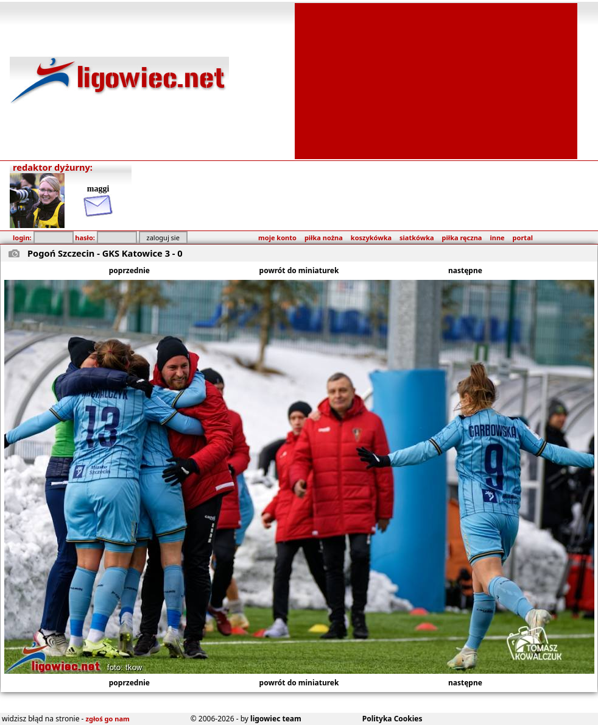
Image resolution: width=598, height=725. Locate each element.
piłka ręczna (462, 237)
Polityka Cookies (392, 718)
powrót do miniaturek (299, 270)
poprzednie (129, 270)
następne (465, 270)
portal (523, 237)
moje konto (277, 237)
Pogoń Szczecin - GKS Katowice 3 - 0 (105, 253)
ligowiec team (275, 718)
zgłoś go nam (108, 718)
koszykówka (371, 237)
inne (497, 237)
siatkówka (416, 237)
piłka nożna (323, 237)
